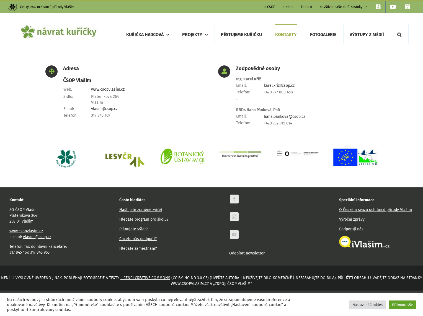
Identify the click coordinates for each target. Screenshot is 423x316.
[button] (399, 34)
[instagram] (234, 216)
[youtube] (234, 234)
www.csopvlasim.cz (108, 89)
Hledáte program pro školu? (143, 219)
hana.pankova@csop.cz (284, 116)
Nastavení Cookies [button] (367, 305)
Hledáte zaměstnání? (138, 248)
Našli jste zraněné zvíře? (140, 209)
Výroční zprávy (352, 219)
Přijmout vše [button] (402, 305)
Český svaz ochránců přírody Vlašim (41, 7)
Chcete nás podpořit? (138, 238)
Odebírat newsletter (247, 253)
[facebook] (234, 199)
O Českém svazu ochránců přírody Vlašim (375, 209)
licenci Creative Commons (145, 278)
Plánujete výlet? (133, 229)
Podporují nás (351, 229)
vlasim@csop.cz (37, 237)
